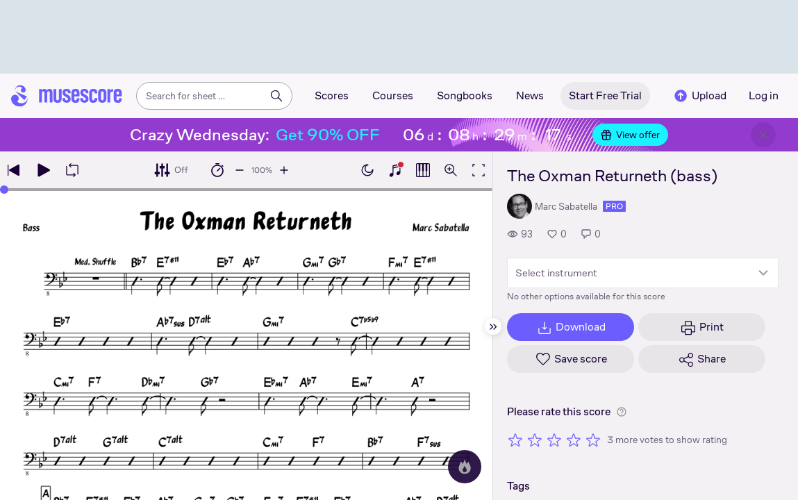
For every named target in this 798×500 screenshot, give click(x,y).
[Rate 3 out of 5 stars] (554, 439)
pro (614, 206)
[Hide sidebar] (493, 326)
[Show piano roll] (423, 170)
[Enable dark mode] (367, 170)
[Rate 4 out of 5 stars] (573, 439)
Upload (699, 96)
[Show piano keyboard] (395, 170)
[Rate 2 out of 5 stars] (534, 439)
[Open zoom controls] (451, 170)
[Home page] (66, 96)
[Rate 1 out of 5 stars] (515, 439)
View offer (630, 134)
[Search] (276, 96)
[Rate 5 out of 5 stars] (593, 439)
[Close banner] (763, 134)
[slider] (4, 189)
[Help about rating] (621, 411)
